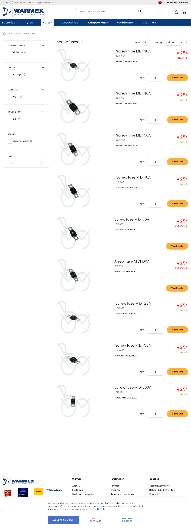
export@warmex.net (160, 485)
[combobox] (109, 11)
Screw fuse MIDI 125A (133, 303)
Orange (20, 74)
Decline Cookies (127, 519)
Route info (77, 489)
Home (4, 33)
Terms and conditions (122, 494)
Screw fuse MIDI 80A (131, 219)
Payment (115, 485)
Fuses (18, 33)
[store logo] (23, 12)
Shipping (115, 489)
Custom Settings (95, 519)
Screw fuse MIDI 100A (131, 261)
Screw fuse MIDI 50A (133, 135)
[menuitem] (9, 22)
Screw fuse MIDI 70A (133, 177)
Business (183, 2)
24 (18, 118)
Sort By (158, 42)
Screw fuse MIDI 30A (133, 51)
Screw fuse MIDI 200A (133, 387)
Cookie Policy (100, 509)
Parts (11, 33)
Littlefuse (21, 52)
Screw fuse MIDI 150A (133, 345)
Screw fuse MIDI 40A (133, 93)
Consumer (171, 2)
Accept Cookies (63, 519)
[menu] (95, 22)
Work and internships (83, 494)
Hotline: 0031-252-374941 (162, 489)
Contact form (156, 494)
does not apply (24, 140)
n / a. (19, 96)
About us (76, 485)
